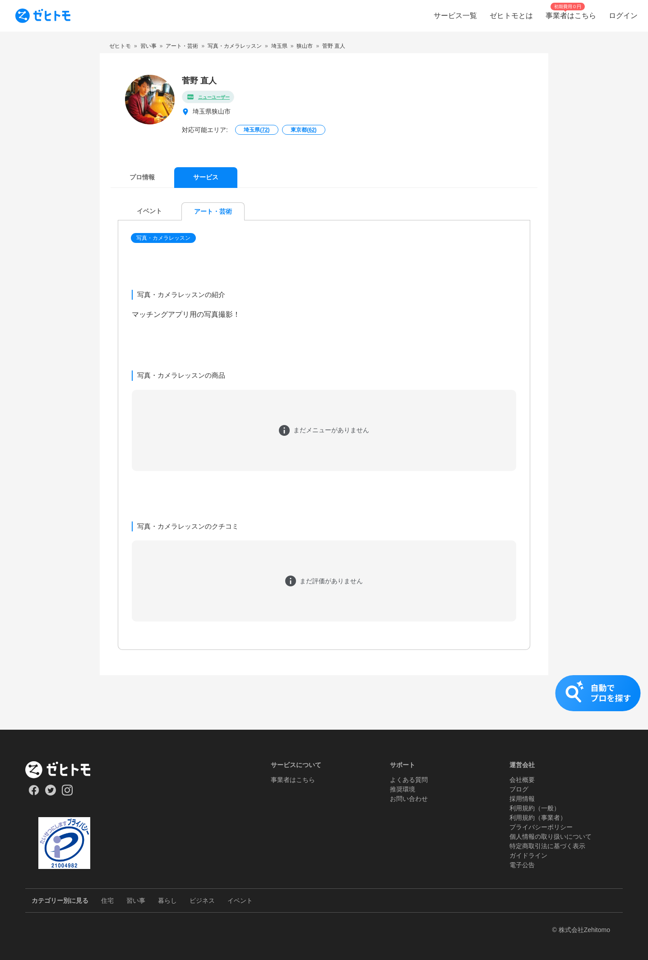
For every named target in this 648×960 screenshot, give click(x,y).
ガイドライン (528, 855)
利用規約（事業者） (537, 817)
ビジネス (202, 900)
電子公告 (522, 865)
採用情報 (522, 798)
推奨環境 (402, 789)
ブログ (518, 789)
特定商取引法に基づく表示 (547, 846)
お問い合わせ (409, 798)
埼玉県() (256, 130)
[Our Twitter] (50, 793)
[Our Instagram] (67, 793)
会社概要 (522, 779)
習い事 (135, 900)
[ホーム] (64, 769)
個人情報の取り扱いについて (550, 836)
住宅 (107, 900)
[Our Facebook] (33, 793)
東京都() (303, 130)
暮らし (167, 900)
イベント (240, 900)
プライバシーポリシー (541, 827)
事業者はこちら (293, 779)
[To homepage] (43, 16)
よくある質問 (409, 779)
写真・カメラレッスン (163, 238)
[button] (164, 238)
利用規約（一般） (534, 808)
